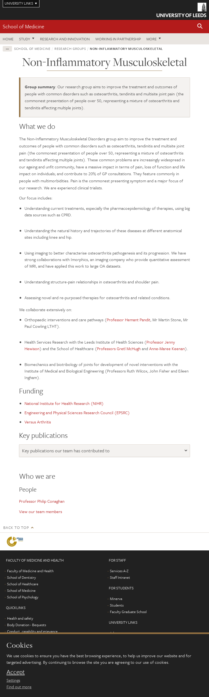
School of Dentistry (21, 577)
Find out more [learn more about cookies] (19, 687)
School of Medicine (23, 26)
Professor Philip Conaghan (41, 501)
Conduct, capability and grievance (32, 631)
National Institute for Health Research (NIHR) (64, 403)
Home (8, 39)
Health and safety (20, 618)
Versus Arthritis (37, 422)
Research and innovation (65, 39)
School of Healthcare (22, 584)
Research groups (70, 48)
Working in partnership (118, 39)
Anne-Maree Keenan (167, 348)
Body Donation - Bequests (26, 625)
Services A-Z (119, 571)
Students (117, 605)
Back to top (16, 527)
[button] (200, 26)
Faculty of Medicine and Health (30, 571)
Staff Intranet (120, 577)
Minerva (116, 598)
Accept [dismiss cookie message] (16, 672)
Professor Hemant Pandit (128, 320)
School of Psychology (22, 597)
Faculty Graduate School (128, 611)
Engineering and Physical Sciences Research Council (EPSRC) (77, 413)
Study (24, 39)
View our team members (40, 511)
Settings (13, 680)
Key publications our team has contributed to (66, 450)
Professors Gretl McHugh (119, 348)
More (151, 39)
